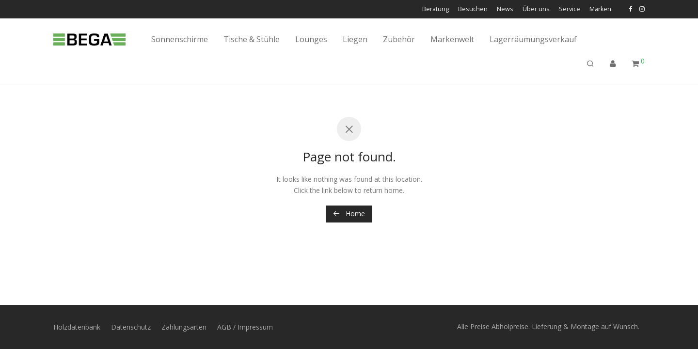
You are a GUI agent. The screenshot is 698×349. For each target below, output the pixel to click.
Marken (600, 9)
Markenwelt (452, 39)
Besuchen (473, 9)
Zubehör (399, 39)
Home (349, 213)
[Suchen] (590, 64)
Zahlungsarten (183, 327)
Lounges (311, 39)
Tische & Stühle (251, 39)
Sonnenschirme (179, 39)
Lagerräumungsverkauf (533, 39)
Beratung (435, 9)
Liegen (355, 39)
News (505, 9)
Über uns (536, 9)
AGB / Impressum (245, 327)
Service (569, 9)
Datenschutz (131, 327)
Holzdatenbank (76, 327)
